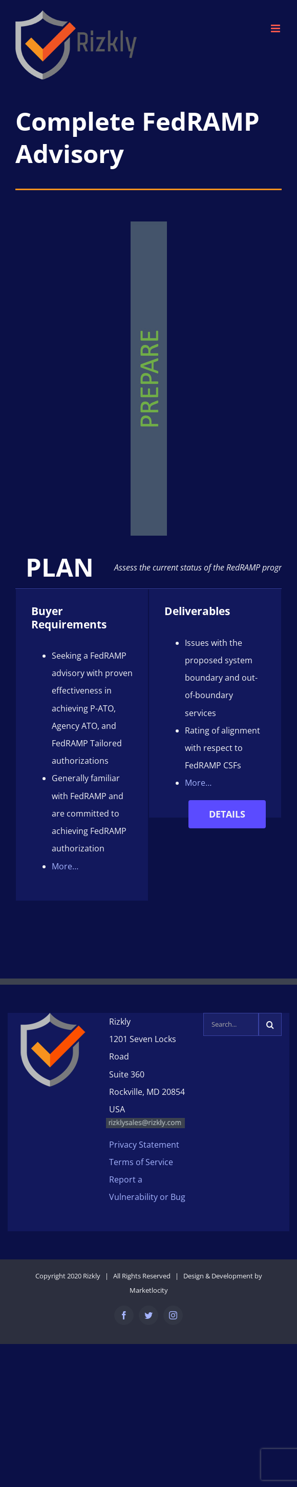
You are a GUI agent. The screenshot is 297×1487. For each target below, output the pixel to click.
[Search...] (231, 1022)
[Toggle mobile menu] (276, 28)
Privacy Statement (144, 1143)
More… (65, 864)
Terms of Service (141, 1160)
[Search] (270, 1022)
